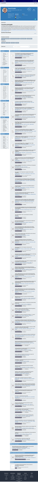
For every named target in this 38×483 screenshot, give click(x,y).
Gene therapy (4, 81)
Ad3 (3, 74)
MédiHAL (25, 479)
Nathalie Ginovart (17, 181)
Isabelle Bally (33, 457)
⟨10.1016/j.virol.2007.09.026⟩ (26, 344)
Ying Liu (23, 315)
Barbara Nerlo (31, 248)
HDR (23, 462)
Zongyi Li (31, 229)
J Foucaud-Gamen (24, 404)
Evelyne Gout (4, 94)
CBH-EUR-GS (4, 124)
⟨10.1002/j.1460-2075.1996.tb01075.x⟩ (31, 428)
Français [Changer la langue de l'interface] (35, 1)
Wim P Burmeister (33, 116)
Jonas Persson (24, 262)
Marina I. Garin (27, 255)
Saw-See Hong (5, 95)
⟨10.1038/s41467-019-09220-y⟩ (30, 139)
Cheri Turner (29, 144)
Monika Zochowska (26, 248)
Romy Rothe (31, 255)
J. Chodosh (18, 304)
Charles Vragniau (21, 102)
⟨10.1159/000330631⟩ (27, 243)
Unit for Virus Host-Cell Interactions (4, 140)
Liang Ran (26, 222)
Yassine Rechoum (27, 173)
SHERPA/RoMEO (19, 482)
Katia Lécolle (21, 291)
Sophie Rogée (25, 291)
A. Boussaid (20, 373)
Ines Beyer (20, 262)
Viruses (4, 109)
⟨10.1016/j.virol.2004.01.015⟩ (26, 386)
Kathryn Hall (20, 235)
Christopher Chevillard (18, 457)
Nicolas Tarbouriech (22, 187)
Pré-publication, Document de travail (23, 452)
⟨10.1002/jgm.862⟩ (30, 350)
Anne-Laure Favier (29, 335)
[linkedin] (34, 19)
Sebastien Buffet (30, 421)
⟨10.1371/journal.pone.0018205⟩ (24, 285)
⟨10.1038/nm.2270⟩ (26, 316)
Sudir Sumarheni (17, 209)
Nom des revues (4, 100)
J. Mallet (29, 410)
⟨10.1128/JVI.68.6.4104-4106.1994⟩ (30, 440)
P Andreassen (19, 415)
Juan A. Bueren (17, 322)
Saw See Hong (22, 209)
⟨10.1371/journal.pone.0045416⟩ (27, 257)
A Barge (23, 439)
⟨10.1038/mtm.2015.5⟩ (17, 203)
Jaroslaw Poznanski (21, 396)
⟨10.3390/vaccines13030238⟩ (25, 56)
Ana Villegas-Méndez (18, 255)
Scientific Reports (4, 108)
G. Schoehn (24, 361)
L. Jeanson (20, 410)
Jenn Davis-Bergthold (24, 144)
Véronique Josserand (26, 209)
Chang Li (19, 75)
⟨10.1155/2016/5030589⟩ (18, 168)
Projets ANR (4, 117)
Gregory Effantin (17, 69)
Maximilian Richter (4, 98)
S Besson (26, 457)
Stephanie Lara (28, 269)
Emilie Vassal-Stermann (4, 90)
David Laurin (21, 82)
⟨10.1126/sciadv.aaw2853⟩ (29, 132)
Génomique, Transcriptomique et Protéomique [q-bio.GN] (5, 63)
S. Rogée (16, 310)
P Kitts (25, 439)
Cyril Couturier (29, 291)
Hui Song (27, 262)
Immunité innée (5, 61)
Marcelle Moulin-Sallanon (22, 180)
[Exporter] (35, 3)
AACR (3, 73)
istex (22, 345)
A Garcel (31, 404)
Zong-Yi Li (20, 315)
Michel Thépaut (30, 82)
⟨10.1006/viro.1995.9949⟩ (26, 434)
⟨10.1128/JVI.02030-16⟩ (29, 161)
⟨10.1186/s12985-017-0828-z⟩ (27, 175)
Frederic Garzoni (32, 173)
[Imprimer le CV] (36, 3)
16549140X (17, 18)
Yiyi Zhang (25, 229)
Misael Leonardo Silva (20, 336)
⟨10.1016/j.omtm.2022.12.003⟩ (18, 64)
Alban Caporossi (23, 173)
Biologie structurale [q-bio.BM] (4, 56)
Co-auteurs (4, 84)
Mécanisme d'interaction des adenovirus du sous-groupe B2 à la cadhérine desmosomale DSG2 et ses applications (5, 128)
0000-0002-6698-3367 (18, 17)
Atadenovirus (4, 77)
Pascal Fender (33, 69)
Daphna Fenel (29, 69)
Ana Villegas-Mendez (18, 321)
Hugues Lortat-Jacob (29, 328)
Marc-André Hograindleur (23, 69)
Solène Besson (17, 82)
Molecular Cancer (4, 112)
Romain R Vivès (17, 355)
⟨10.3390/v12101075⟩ (25, 110)
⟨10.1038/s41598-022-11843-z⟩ (27, 76)
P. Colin (26, 410)
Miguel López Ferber (27, 396)
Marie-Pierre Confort (26, 124)
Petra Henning (27, 283)
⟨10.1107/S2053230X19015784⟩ (23, 118)
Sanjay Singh (31, 75)
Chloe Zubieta (4, 93)
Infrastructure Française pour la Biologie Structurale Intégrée (5, 121)
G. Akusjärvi (28, 304)
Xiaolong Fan (30, 222)
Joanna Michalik (32, 396)
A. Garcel (16, 349)
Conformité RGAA (13, 479)
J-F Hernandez (30, 415)
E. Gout (19, 349)
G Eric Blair (28, 235)
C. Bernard (22, 310)
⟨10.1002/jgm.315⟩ (30, 411)
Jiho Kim (16, 75)
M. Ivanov (23, 410)
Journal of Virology (4, 103)
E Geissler (27, 415)
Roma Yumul (4, 92)
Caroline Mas (32, 109)
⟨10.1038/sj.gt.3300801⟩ (27, 416)
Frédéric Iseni (17, 138)
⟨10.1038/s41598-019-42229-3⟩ (28, 146)
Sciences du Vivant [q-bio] (4, 54)
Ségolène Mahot (17, 378)
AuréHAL (6, 479)
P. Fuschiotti (16, 361)
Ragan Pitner (16, 144)
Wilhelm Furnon (17, 124)
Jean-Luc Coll (31, 209)
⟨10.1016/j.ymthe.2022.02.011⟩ (30, 91)
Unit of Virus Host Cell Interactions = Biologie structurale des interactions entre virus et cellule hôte (5, 147)
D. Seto (16, 304)
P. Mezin (24, 373)
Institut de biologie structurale (4, 137)
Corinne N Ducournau (29, 152)
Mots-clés (4, 67)
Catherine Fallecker (17, 173)
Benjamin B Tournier (32, 180)
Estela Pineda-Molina (28, 321)
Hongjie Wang (4, 87)
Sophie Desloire (32, 124)
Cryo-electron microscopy (4, 80)
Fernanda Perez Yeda (24, 335)
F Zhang (16, 415)
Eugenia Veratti (33, 321)
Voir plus (35, 33)
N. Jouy (25, 310)
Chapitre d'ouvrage (23, 443)
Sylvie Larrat (16, 174)
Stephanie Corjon (17, 283)
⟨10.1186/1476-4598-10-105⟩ (28, 277)
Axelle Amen (23, 457)
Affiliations (4, 133)
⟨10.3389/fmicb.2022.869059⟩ (29, 97)
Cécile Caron (30, 378)
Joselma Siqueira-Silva (18, 335)
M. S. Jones (25, 304)
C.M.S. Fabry (27, 367)
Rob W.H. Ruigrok (21, 421)
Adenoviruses (4, 72)
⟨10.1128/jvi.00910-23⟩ (29, 71)
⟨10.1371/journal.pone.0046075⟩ (27, 250)
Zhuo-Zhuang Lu (17, 229)
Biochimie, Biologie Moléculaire (4, 59)
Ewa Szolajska (17, 248)
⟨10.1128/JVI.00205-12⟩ (29, 263)
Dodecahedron (5, 71)
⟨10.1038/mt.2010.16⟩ (28, 323)
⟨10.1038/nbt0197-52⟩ (27, 422)
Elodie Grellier (17, 291)
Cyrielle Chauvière (25, 82)
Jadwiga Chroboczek (28, 385)
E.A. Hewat (31, 367)
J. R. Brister (21, 304)
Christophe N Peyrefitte (21, 188)
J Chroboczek (28, 439)
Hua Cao (24, 222)
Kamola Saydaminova (27, 194)
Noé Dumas (16, 180)
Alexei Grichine (31, 283)
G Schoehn (20, 404)
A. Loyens (27, 310)
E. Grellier (19, 310)
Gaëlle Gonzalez (22, 283)
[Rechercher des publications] (29, 46)
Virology (4, 105)
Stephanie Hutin (24, 116)
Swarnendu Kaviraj (26, 75)
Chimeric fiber (4, 78)
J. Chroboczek (25, 349)
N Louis (16, 439)
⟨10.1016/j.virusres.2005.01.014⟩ (29, 380)
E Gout (28, 404)
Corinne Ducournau (21, 194)
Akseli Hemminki (32, 269)
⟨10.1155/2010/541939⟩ (18, 330)
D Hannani (29, 457)
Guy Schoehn (4, 86)
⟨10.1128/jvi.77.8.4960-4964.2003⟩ (30, 405)
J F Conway (27, 361)
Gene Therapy (4, 110)
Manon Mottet (24, 152)
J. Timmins (21, 349)
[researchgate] (35, 19)
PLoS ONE (4, 106)
